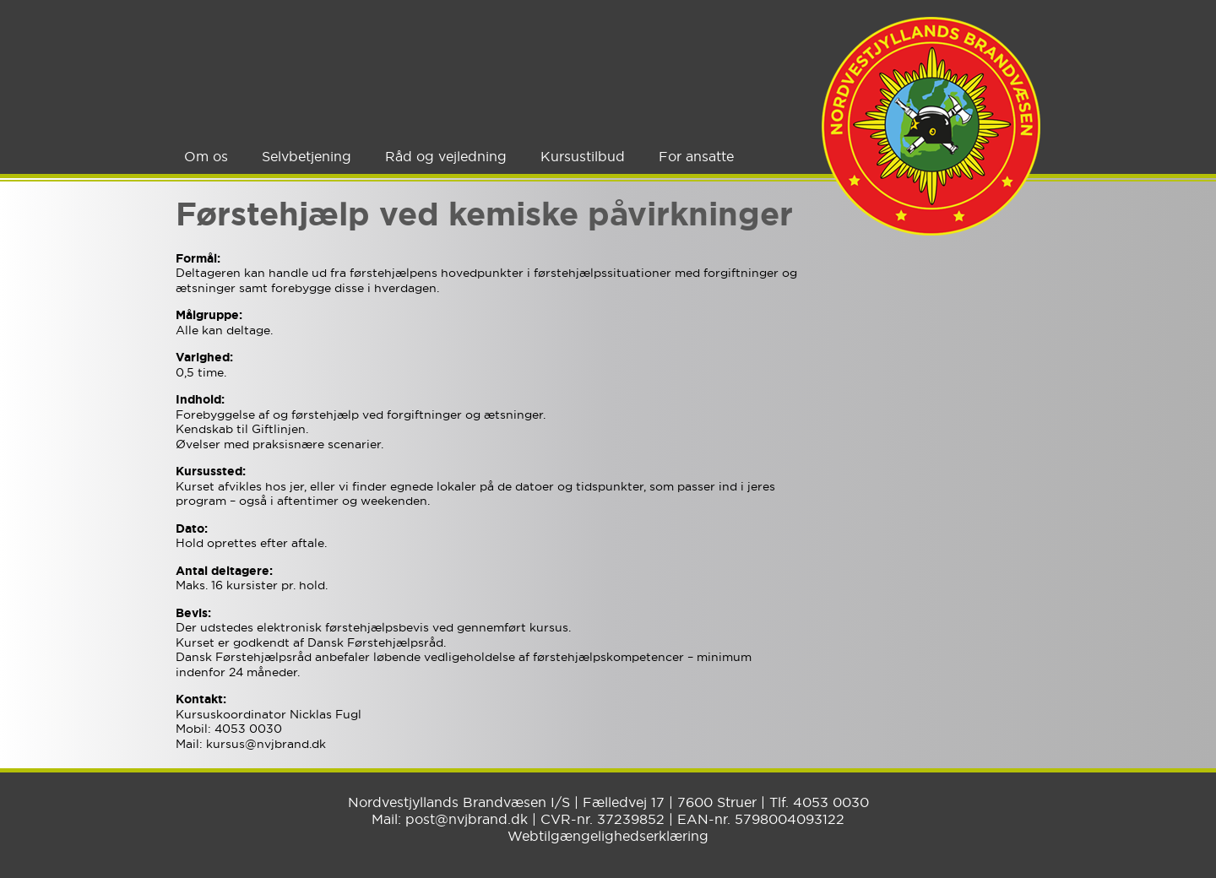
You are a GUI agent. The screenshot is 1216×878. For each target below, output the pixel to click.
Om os (206, 156)
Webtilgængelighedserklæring (608, 835)
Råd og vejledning (446, 156)
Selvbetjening (306, 156)
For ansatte (696, 156)
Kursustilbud (582, 156)
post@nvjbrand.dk (466, 818)
